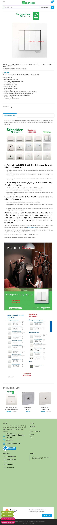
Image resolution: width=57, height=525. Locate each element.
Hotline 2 (8, 522)
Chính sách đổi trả (8, 464)
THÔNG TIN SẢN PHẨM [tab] (10, 115)
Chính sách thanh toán (10, 456)
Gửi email (47, 515)
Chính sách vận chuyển (10, 459)
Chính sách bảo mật (9, 467)
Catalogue (33, 429)
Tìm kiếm (25, 523)
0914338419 (9, 440)
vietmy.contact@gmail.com (13, 443)
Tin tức (32, 434)
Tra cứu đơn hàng (35, 431)
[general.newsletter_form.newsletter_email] (28, 515)
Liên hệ (32, 437)
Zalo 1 (7, 512)
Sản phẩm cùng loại (11, 388)
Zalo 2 (7, 515)
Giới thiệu (32, 426)
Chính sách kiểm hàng (9, 462)
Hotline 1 (8, 518)
